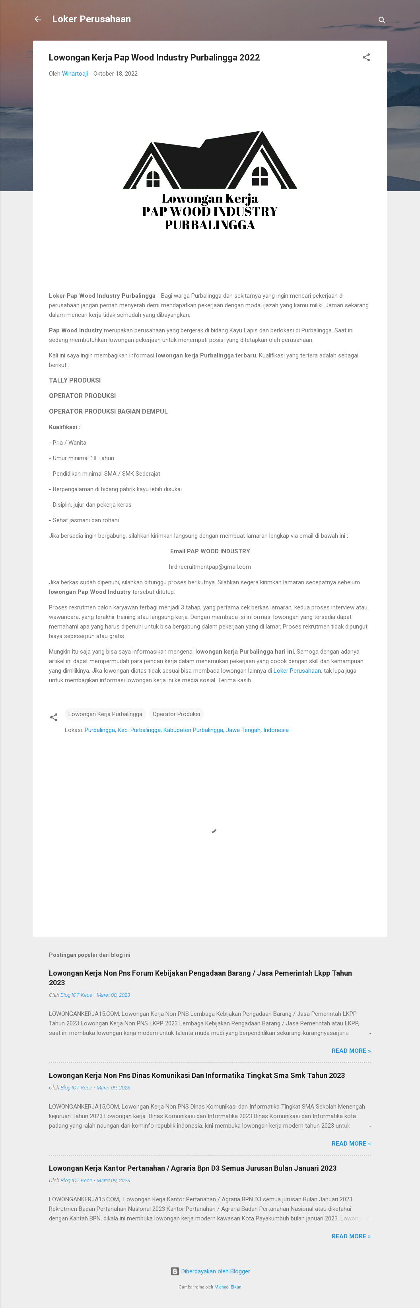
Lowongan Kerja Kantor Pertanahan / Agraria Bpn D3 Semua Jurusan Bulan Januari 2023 (192, 1168)
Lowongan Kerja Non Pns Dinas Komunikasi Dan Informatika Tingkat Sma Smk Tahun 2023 (197, 1075)
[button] (366, 59)
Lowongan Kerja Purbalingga (105, 714)
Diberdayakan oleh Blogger (210, 1271)
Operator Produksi (176, 714)
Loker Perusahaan (91, 19)
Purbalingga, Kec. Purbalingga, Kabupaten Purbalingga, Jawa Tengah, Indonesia (187, 730)
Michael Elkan (227, 1287)
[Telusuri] (382, 22)
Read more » (351, 1050)
